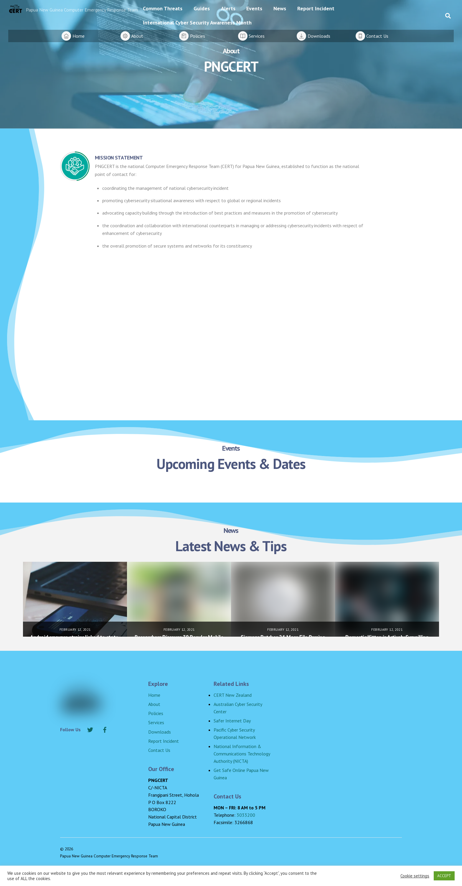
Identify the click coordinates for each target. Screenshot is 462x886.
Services (156, 722)
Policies (155, 713)
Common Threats (162, 8)
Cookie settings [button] (414, 876)
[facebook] (105, 729)
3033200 (246, 815)
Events (254, 8)
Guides (202, 8)
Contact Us (159, 750)
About (154, 704)
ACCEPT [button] (444, 875)
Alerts (228, 8)
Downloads (159, 732)
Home (154, 695)
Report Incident (315, 8)
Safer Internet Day (232, 721)
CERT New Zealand (233, 695)
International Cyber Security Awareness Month (197, 22)
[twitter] (90, 729)
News (279, 8)
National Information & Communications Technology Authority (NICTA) (242, 753)
